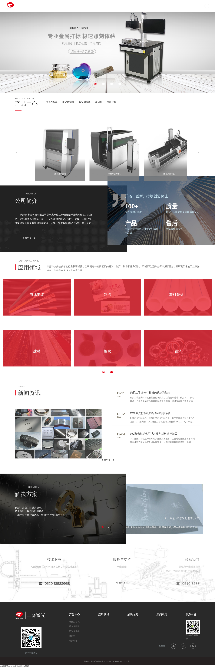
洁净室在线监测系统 (19, 666)
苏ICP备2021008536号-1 (121, 661)
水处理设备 (5, 666)
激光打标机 (52, 102)
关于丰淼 (179, 5)
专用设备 (111, 102)
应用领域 (129, 5)
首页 (98, 5)
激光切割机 (68, 102)
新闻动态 (162, 5)
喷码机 (98, 102)
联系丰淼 (196, 5)
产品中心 (112, 5)
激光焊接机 (85, 102)
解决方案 (146, 5)
